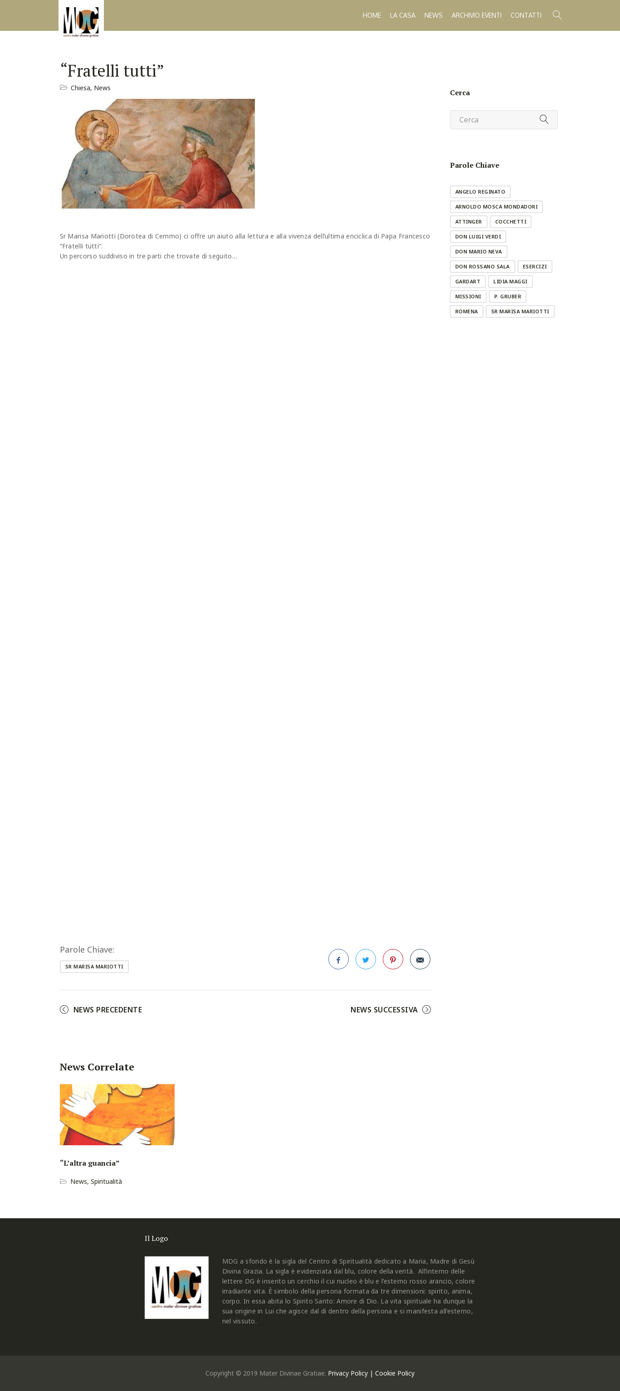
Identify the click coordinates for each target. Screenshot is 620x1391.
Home (372, 15)
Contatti (526, 15)
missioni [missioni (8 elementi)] (468, 296)
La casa (402, 15)
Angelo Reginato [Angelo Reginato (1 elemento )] (480, 191)
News (434, 15)
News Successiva (384, 1010)
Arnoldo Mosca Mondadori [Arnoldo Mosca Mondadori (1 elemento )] (496, 206)
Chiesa (80, 87)
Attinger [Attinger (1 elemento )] (468, 221)
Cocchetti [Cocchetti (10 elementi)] (511, 221)
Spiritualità (106, 1181)
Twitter (366, 962)
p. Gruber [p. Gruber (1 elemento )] (508, 296)
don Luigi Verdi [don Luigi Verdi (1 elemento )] (478, 236)
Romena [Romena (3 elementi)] (466, 311)
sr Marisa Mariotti (94, 966)
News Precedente (107, 1010)
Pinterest (393, 962)
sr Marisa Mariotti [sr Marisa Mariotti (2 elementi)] (520, 311)
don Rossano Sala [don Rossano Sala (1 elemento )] (482, 266)
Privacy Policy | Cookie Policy (371, 1373)
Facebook (339, 962)
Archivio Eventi (477, 15)
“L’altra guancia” (90, 1163)
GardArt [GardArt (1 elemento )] (468, 281)
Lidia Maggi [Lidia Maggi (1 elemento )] (510, 281)
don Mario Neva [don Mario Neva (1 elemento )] (478, 251)
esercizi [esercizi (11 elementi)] (535, 266)
